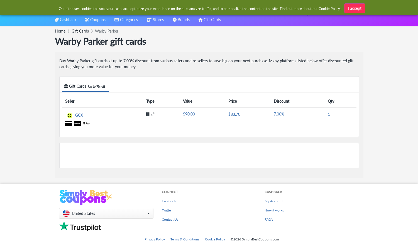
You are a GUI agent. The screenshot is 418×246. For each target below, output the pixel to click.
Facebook (169, 201)
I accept (354, 7)
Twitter (167, 210)
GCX (79, 115)
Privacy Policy (155, 239)
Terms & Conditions (184, 239)
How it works (274, 210)
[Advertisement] (209, 155)
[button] (106, 213)
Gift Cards (85, 86)
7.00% (279, 114)
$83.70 (234, 114)
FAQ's (269, 219)
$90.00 (189, 114)
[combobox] (126, 21)
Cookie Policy (215, 239)
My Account (274, 201)
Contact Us (170, 219)
